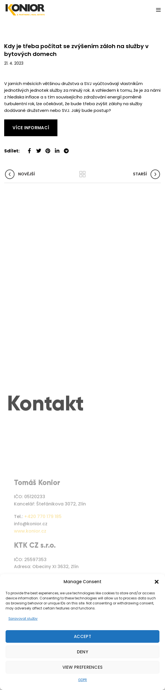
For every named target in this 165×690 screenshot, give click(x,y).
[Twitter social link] (38, 148)
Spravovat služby (23, 618)
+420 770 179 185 (43, 546)
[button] (156, 582)
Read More (15, 123)
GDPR (82, 679)
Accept (82, 636)
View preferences (82, 667)
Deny (82, 652)
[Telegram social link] (66, 148)
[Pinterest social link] (47, 148)
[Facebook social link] (29, 148)
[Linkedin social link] (57, 148)
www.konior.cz (30, 560)
